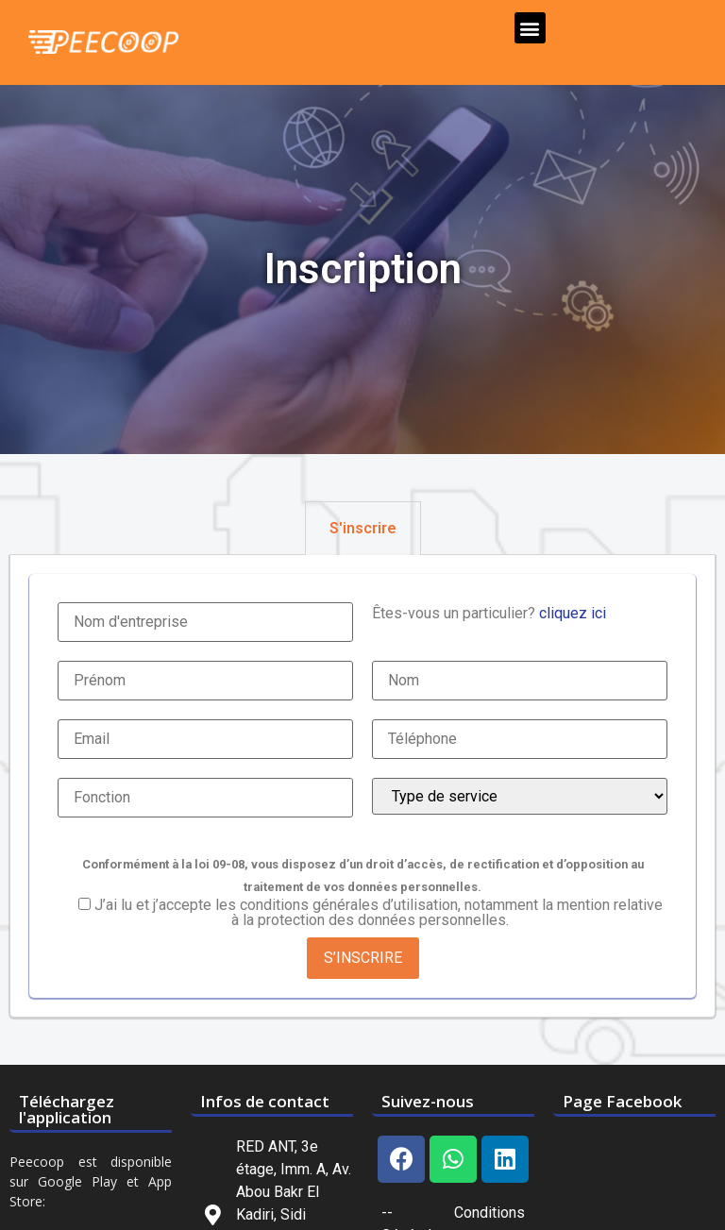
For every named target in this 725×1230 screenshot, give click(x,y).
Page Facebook (622, 1101)
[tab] (363, 528)
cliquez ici (572, 613)
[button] (530, 27)
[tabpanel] (362, 786)
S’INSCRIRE (363, 958)
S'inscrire (362, 528)
